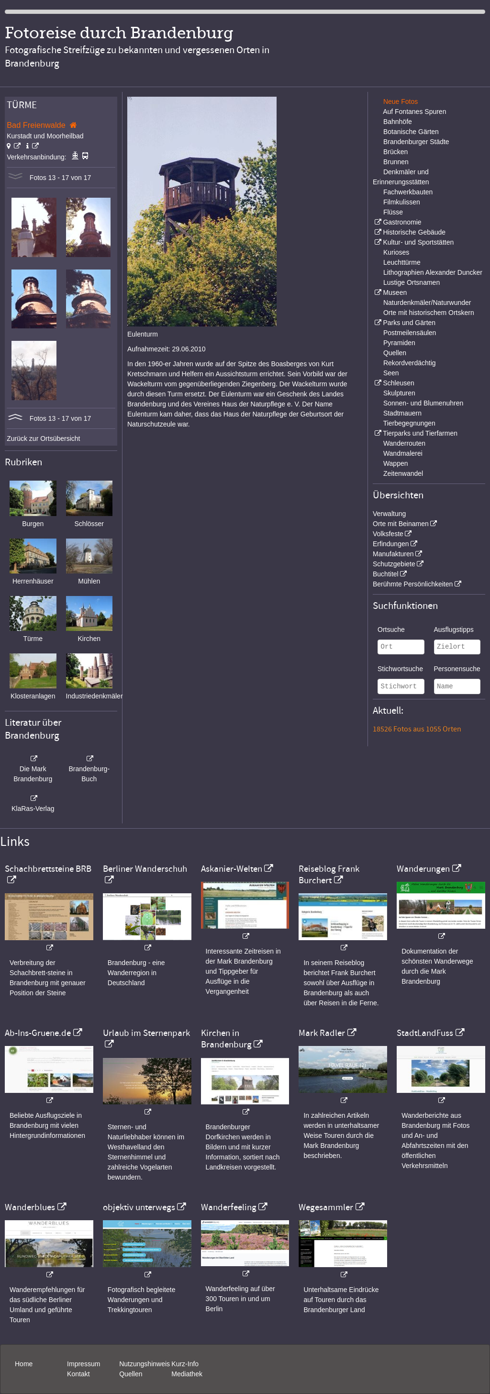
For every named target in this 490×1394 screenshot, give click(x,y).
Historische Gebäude (414, 232)
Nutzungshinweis (144, 1364)
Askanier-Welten (231, 869)
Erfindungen (391, 544)
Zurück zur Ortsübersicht (43, 438)
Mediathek (186, 1374)
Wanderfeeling (228, 1207)
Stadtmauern (402, 413)
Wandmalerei (403, 453)
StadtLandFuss (425, 1033)
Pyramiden (399, 343)
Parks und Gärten (409, 322)
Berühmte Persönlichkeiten (413, 584)
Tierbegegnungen (409, 423)
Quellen (394, 353)
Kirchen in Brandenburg (226, 1038)
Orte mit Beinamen (401, 524)
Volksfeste (388, 534)
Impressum (83, 1364)
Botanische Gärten (411, 131)
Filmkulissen (401, 202)
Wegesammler (326, 1207)
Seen (391, 373)
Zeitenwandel (403, 473)
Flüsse (393, 212)
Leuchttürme (402, 262)
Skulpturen (399, 393)
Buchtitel (386, 574)
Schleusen (398, 383)
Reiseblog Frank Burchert (329, 874)
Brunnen (396, 162)
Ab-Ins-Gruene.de (38, 1033)
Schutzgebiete (394, 564)
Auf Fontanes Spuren (414, 111)
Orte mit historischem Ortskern (428, 312)
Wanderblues (30, 1207)
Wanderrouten (404, 443)
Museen (395, 292)
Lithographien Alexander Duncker (432, 272)
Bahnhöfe (397, 121)
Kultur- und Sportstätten (418, 242)
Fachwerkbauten (408, 192)
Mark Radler (322, 1033)
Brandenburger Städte (416, 142)
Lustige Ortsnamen (411, 282)
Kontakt (78, 1374)
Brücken (395, 152)
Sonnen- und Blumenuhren (423, 403)
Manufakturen (393, 554)
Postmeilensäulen (409, 333)
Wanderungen (423, 869)
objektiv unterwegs (139, 1207)
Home (24, 1364)
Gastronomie (402, 222)
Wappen (395, 463)
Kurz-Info (185, 1364)
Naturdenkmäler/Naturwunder (427, 302)
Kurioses (396, 252)
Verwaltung (389, 513)
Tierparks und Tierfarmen (420, 433)
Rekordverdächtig (409, 363)
